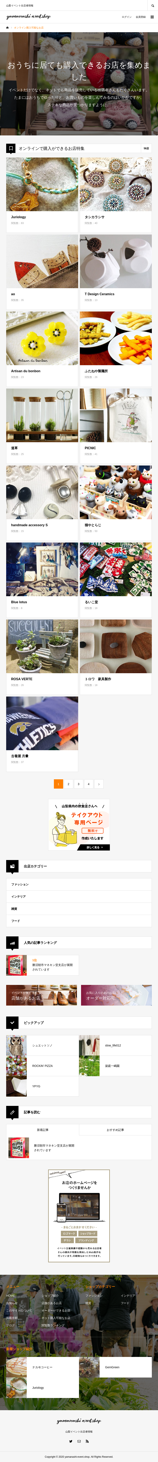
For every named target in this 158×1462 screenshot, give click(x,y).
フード (15, 921)
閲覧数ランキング (53, 1325)
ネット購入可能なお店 (56, 1318)
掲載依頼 (12, 1318)
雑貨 (14, 908)
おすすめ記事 (115, 1129)
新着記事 (43, 1129)
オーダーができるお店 (56, 1310)
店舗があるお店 (52, 1303)
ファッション (20, 884)
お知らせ (12, 1303)
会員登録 (141, 16)
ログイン (127, 16)
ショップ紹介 (50, 1295)
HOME (10, 1295)
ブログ (10, 1325)
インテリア (18, 896)
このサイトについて (19, 1310)
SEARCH (152, 5)
